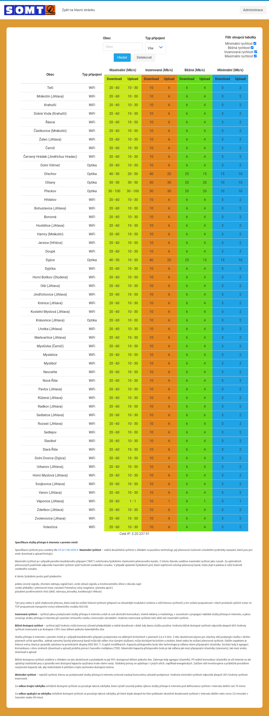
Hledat (122, 57)
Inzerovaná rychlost (240, 52)
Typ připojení (155, 38)
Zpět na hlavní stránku (78, 10)
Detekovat (144, 57)
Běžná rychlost (240, 48)
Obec (107, 38)
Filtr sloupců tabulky (240, 37)
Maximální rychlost (241, 56)
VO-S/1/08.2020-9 (68, 550)
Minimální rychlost (240, 44)
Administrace (253, 10)
